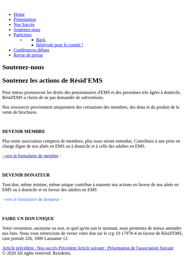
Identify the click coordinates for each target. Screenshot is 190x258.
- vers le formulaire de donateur (30, 199)
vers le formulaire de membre (30, 155)
